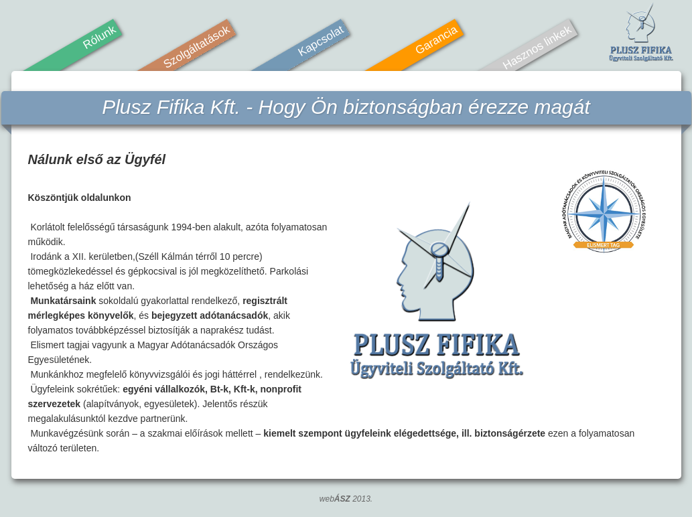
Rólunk (98, 37)
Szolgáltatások (196, 47)
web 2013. (346, 499)
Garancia (436, 40)
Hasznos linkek (536, 47)
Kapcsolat (320, 41)
